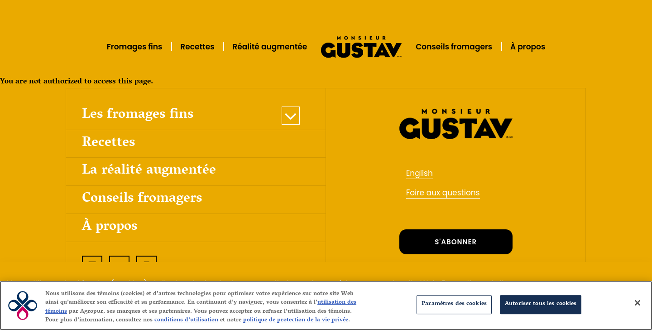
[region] (326, 305)
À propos (527, 46)
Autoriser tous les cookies (540, 304)
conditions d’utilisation (186, 320)
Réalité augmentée (269, 46)
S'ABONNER (456, 242)
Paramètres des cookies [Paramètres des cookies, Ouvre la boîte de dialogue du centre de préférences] (454, 304)
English (419, 173)
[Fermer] (637, 303)
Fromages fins (135, 46)
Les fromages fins (137, 115)
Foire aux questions (443, 192)
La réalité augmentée (149, 171)
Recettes (197, 46)
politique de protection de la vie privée (295, 320)
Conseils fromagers (454, 46)
